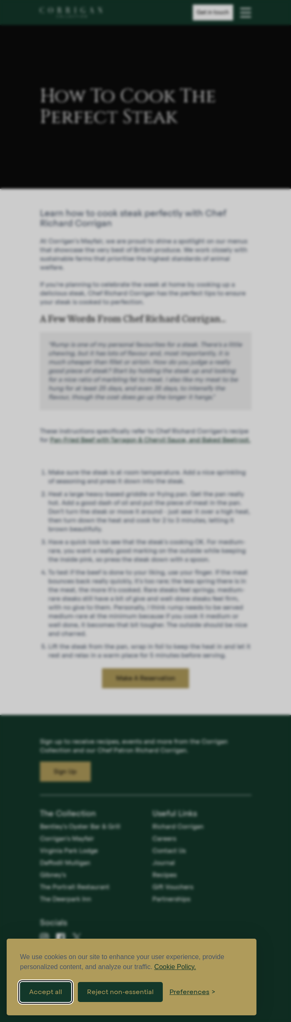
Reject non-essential (120, 991)
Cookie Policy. (175, 966)
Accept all (45, 991)
